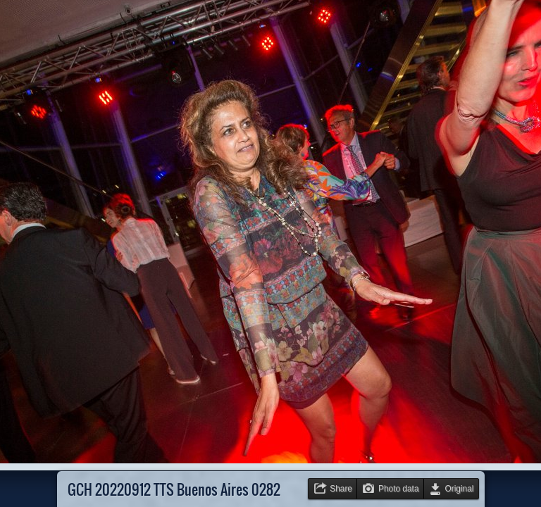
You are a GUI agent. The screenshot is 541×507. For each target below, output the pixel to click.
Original (459, 489)
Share (341, 489)
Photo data (398, 489)
